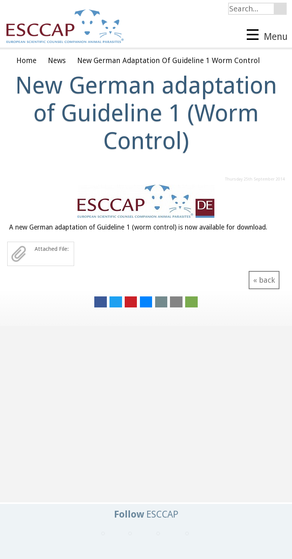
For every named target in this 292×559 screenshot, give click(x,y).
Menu (267, 35)
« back (264, 280)
